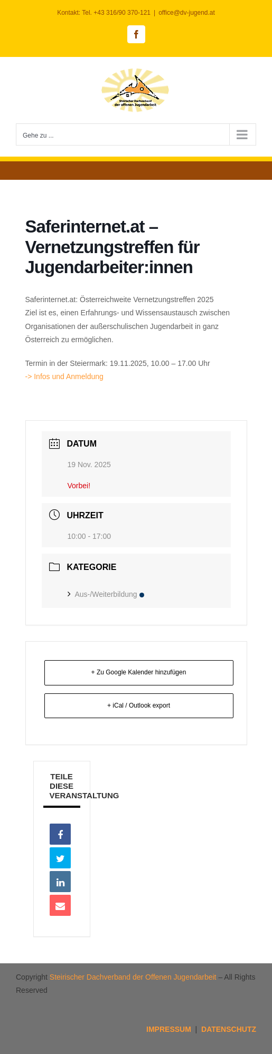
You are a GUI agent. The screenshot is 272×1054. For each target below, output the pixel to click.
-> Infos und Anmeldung (65, 376)
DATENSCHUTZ (228, 1029)
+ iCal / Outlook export (138, 705)
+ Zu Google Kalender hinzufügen (138, 672)
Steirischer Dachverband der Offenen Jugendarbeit (133, 977)
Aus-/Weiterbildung (106, 594)
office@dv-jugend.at (186, 12)
